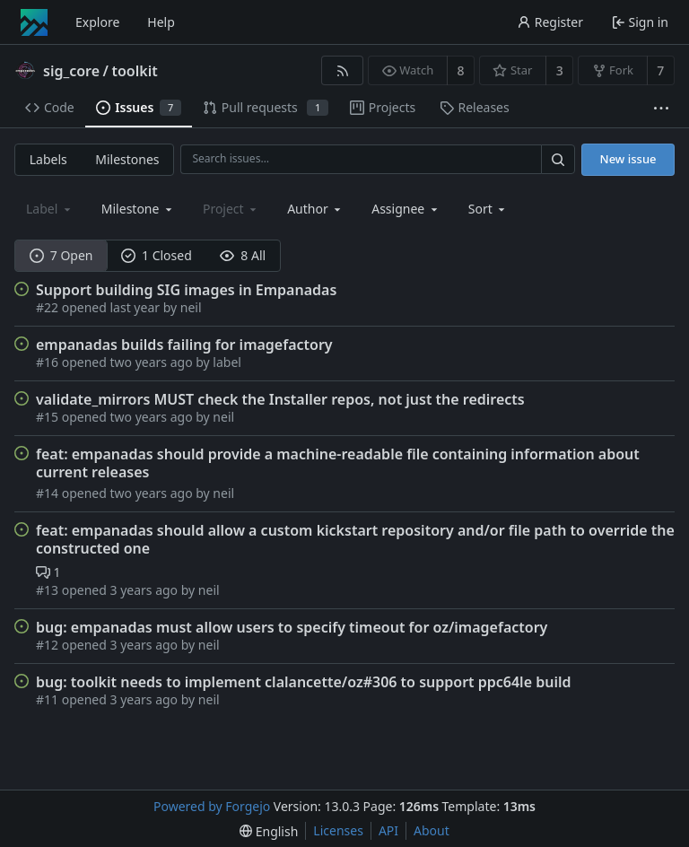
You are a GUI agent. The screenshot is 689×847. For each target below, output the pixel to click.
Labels (48, 159)
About (431, 830)
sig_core (71, 71)
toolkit (134, 71)
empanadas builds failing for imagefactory (184, 345)
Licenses (338, 830)
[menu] (488, 208)
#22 (49, 307)
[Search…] (558, 159)
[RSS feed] (342, 70)
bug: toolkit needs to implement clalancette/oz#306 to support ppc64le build (303, 682)
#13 (49, 589)
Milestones (127, 159)
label (227, 362)
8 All (243, 255)
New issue (628, 159)
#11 (49, 699)
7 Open (61, 255)
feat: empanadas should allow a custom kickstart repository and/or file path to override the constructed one (355, 539)
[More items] (661, 108)
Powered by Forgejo (211, 806)
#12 (49, 644)
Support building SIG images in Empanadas (186, 290)
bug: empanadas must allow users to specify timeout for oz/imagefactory (291, 627)
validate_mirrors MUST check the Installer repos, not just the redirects (280, 399)
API (388, 830)
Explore (97, 22)
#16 (49, 362)
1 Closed (156, 255)
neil (191, 307)
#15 (49, 416)
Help (161, 22)
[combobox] (138, 208)
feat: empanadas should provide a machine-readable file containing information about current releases (338, 463)
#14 (49, 493)
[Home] (34, 22)
